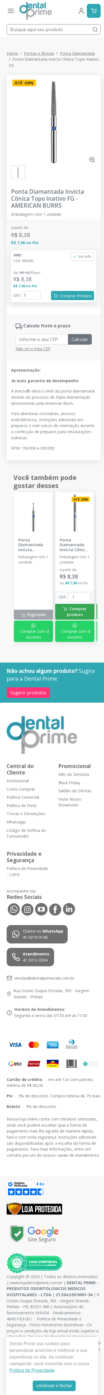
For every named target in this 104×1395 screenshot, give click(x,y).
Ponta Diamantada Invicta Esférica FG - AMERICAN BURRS (30, 545)
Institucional (18, 780)
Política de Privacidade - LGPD (27, 871)
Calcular (80, 339)
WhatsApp (16, 822)
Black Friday (69, 782)
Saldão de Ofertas (75, 790)
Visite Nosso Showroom (69, 802)
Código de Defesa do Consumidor (26, 833)
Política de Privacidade (32, 1370)
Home (12, 53)
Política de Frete (22, 805)
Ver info (82, 256)
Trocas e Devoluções (26, 814)
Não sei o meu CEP (33, 348)
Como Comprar (21, 789)
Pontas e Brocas (39, 53)
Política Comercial (23, 797)
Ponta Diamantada (77, 53)
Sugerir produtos (28, 693)
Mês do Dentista (73, 774)
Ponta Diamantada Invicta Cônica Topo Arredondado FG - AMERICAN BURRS (74, 545)
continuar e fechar (54, 1385)
